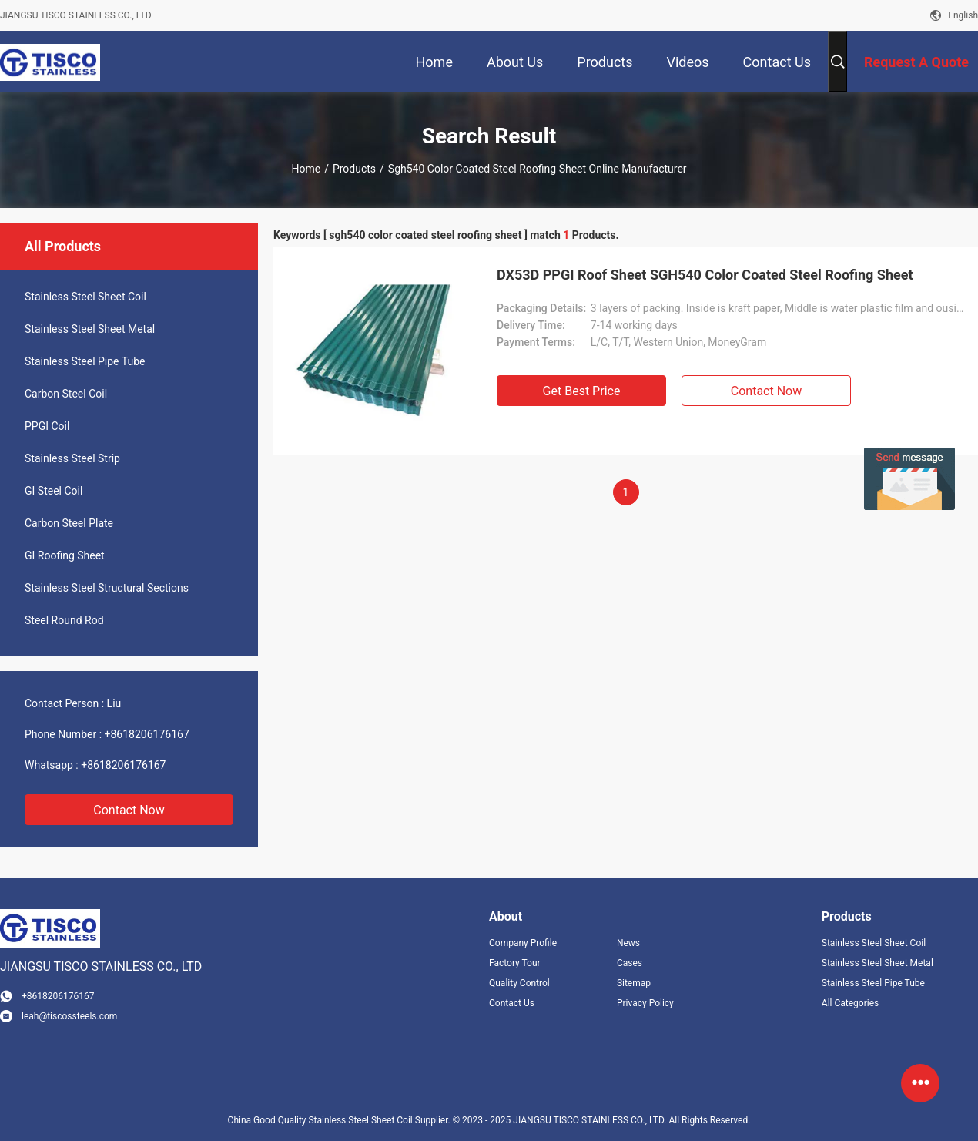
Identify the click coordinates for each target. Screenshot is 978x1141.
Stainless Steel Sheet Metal (90, 329)
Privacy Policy (645, 1003)
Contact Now (128, 810)
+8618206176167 (147, 734)
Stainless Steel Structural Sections (107, 588)
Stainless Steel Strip (72, 458)
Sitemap (634, 983)
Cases (629, 963)
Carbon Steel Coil (66, 394)
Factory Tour (515, 963)
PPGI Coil (47, 426)
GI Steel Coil (53, 491)
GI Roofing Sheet (65, 555)
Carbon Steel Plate (69, 523)
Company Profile (523, 943)
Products (354, 169)
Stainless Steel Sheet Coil (85, 296)
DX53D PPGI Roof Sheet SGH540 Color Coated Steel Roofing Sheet (705, 275)
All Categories (850, 1003)
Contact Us (511, 1003)
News (628, 943)
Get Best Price (582, 391)
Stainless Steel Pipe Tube (85, 361)
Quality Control (519, 983)
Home (305, 169)
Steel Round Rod (64, 620)
